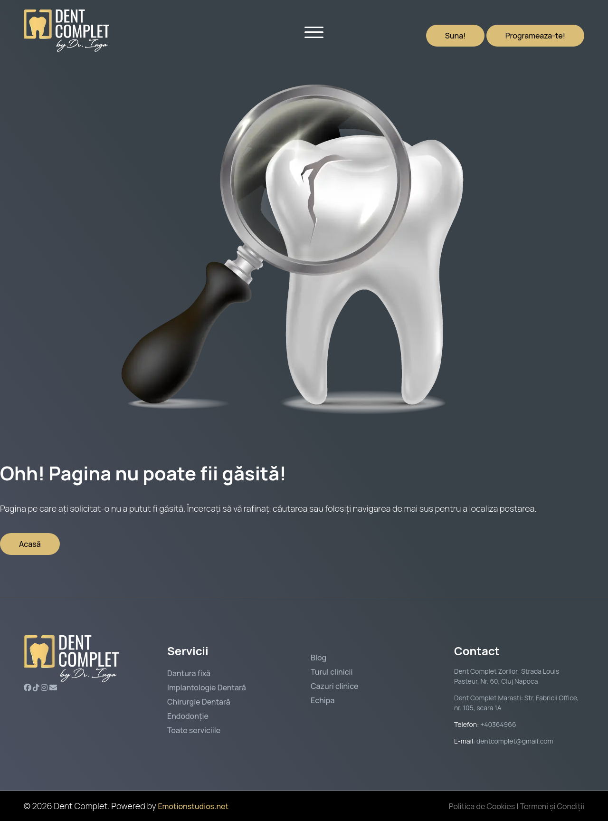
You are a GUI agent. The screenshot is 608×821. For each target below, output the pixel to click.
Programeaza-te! (535, 35)
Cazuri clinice (334, 686)
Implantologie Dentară (206, 687)
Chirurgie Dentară (198, 702)
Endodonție (188, 716)
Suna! (455, 35)
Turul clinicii (331, 672)
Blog (318, 657)
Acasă (30, 544)
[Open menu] (314, 31)
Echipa (322, 700)
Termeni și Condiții (552, 806)
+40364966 (497, 724)
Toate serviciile (193, 730)
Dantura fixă (188, 673)
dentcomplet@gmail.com (514, 740)
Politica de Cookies (482, 806)
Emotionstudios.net (193, 806)
